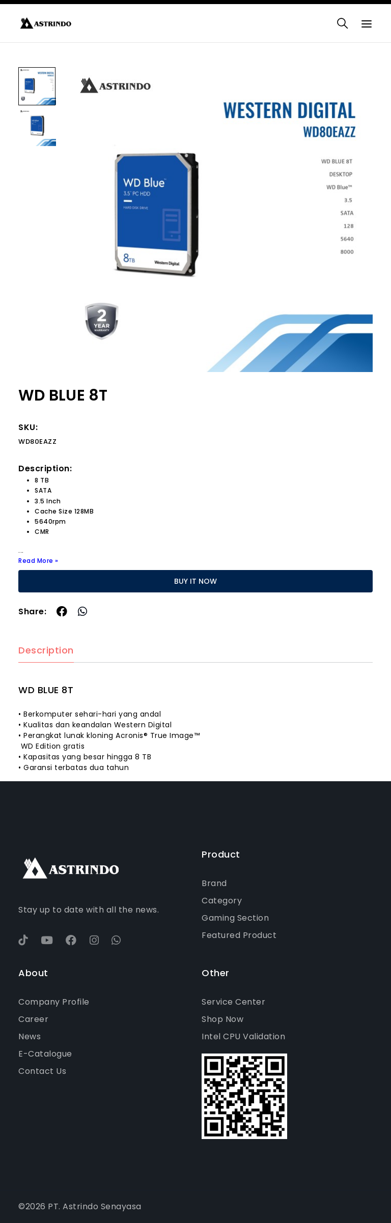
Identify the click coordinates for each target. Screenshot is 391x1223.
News (29, 1036)
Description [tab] (46, 651)
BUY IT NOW (195, 581)
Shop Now (222, 1019)
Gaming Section (235, 918)
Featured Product (239, 935)
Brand (214, 883)
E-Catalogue (45, 1054)
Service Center (233, 1002)
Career (33, 1019)
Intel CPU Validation (243, 1036)
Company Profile (54, 1002)
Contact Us (42, 1071)
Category (222, 900)
